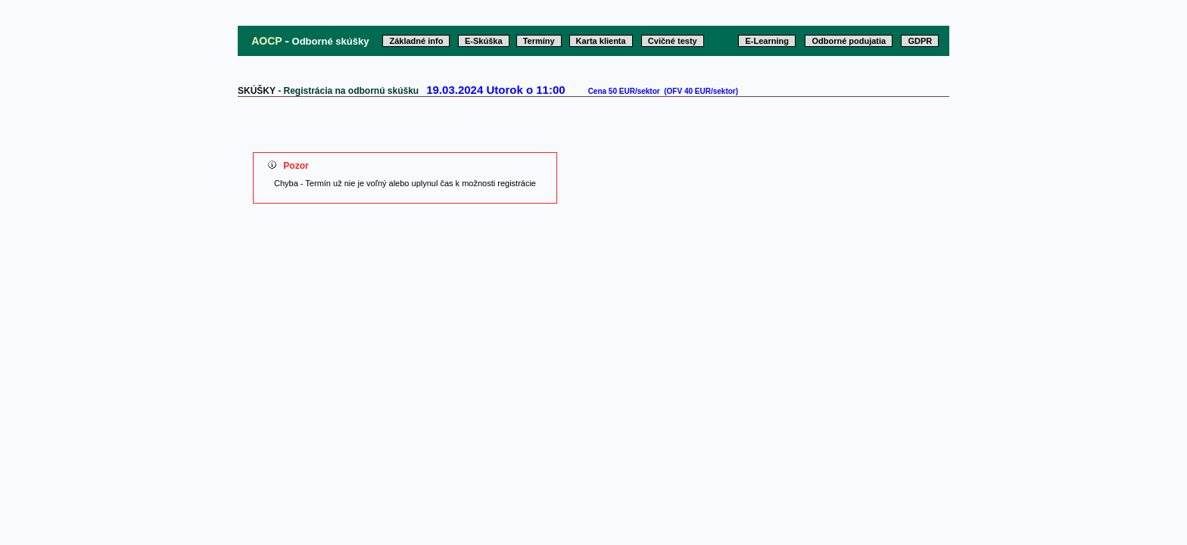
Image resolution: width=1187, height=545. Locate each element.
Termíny (539, 40)
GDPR (920, 40)
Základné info (416, 40)
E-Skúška (484, 40)
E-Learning (766, 40)
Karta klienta (601, 40)
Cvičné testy (672, 40)
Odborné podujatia (849, 40)
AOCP (266, 41)
